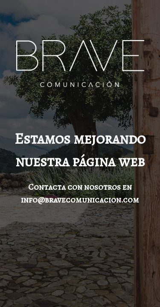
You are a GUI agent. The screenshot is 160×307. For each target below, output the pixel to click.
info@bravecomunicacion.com (80, 200)
